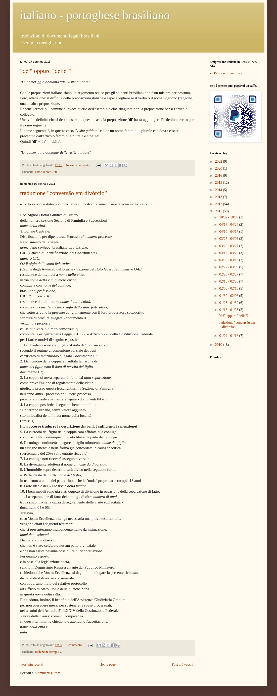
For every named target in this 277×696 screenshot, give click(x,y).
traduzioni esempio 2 (48, 652)
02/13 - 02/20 (229, 281)
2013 (219, 197)
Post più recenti (32, 664)
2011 (219, 211)
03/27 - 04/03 (229, 239)
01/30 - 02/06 (229, 296)
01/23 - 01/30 (229, 303)
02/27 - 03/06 (229, 267)
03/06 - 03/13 (229, 260)
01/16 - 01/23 (229, 310)
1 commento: (74, 645)
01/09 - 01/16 (229, 336)
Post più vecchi (182, 664)
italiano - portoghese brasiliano (95, 15)
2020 (219, 168)
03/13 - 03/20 (229, 253)
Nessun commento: (78, 165)
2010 (219, 345)
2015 (219, 182)
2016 (219, 175)
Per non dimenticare (228, 73)
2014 (219, 190)
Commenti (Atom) (48, 673)
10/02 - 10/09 (229, 217)
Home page (108, 664)
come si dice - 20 (46, 172)
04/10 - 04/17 (229, 232)
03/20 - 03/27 (229, 246)
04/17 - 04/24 (229, 224)
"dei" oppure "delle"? (45, 71)
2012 (219, 204)
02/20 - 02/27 (229, 274)
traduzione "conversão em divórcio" (63, 193)
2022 (219, 161)
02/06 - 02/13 (229, 288)
